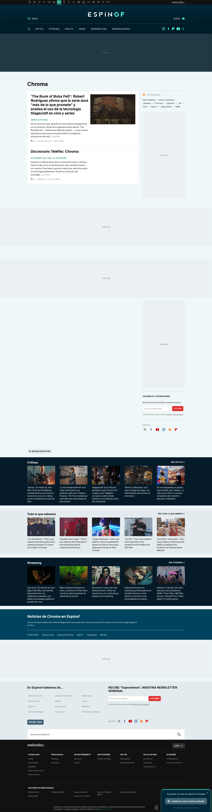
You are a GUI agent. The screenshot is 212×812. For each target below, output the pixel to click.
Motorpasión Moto (127, 763)
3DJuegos (55, 759)
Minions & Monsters (166, 100)
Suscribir (178, 408)
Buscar (178, 734)
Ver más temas (35, 722)
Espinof (106, 14)
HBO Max (103, 635)
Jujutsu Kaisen (166, 106)
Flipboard (173, 29)
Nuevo (176, 18)
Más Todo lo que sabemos (170, 514)
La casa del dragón (36, 711)
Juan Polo (42, 179)
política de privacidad (175, 414)
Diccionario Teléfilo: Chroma (55, 151)
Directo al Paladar (104, 759)
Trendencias (147, 759)
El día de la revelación (91, 711)
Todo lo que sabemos (41, 514)
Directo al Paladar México (104, 793)
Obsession (147, 103)
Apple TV (80, 635)
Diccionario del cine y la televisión (48, 158)
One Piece (159, 103)
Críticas (32, 462)
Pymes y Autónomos (174, 763)
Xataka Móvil (33, 763)
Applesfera (32, 766)
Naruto (154, 106)
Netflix (178, 106)
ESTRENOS (54, 28)
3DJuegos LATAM (57, 792)
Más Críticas (177, 462)
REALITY (69, 28)
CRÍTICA (39, 28)
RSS (170, 429)
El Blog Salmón (172, 759)
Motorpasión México (128, 792)
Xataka (30, 759)
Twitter (183, 29)
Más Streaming (176, 562)
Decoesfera (147, 763)
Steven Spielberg (149, 100)
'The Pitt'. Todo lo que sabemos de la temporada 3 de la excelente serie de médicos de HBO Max (138, 543)
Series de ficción (39, 120)
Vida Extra (55, 763)
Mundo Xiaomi (33, 774)
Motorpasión (125, 759)
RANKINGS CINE (99, 28)
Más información (106, 809)
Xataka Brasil (33, 796)
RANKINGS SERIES (121, 28)
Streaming (34, 563)
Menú (35, 18)
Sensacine (78, 759)
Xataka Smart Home (35, 770)
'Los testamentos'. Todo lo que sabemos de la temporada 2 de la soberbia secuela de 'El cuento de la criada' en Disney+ (41, 543)
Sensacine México (81, 792)
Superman (170, 103)
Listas (84, 701)
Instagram (163, 29)
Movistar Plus (33, 701)
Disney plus (87, 695)
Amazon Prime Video (65, 635)
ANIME (82, 28)
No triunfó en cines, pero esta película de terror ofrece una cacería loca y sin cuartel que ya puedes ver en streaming (105, 592)
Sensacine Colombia (82, 796)
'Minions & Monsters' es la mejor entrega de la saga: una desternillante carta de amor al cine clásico (137, 491)
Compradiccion (149, 766)
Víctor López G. (44, 141)
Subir (176, 746)
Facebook (168, 29)
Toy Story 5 (60, 711)
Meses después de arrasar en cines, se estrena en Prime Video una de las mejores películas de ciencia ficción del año (73, 592)
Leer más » (56, 136)
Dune (145, 106)
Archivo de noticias (41, 451)
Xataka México (33, 792)
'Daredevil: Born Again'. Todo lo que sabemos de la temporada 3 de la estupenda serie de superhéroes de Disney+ (73, 543)
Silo (180, 103)
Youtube (178, 29)
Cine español (92, 635)
